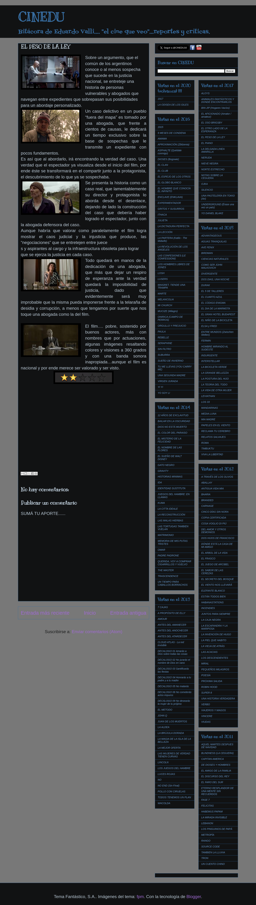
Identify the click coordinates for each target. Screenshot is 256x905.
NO (159, 779)
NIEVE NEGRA (209, 163)
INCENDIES (208, 608)
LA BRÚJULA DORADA (171, 733)
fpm (140, 896)
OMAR (161, 549)
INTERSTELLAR (210, 361)
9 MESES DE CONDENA (172, 132)
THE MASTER (166, 570)
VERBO (205, 704)
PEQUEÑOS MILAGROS (215, 669)
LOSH (161, 273)
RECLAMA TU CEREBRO (215, 431)
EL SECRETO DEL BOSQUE (217, 579)
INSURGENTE (209, 355)
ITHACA (162, 214)
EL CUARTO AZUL (211, 297)
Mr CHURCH (165, 305)
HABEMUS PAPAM (212, 811)
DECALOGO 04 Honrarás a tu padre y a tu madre (174, 679)
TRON (204, 858)
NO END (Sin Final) (168, 785)
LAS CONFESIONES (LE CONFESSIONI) (172, 257)
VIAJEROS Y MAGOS (213, 710)
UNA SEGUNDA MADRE (171, 375)
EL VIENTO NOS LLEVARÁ (216, 584)
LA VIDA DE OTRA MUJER (216, 390)
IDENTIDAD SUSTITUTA (171, 488)
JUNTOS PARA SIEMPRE (215, 614)
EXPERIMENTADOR (169, 203)
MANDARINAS (209, 407)
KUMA (161, 502)
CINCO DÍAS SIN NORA (214, 511)
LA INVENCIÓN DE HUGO (216, 634)
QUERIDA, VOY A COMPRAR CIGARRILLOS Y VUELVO (174, 563)
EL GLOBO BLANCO (169, 182)
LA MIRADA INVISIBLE (214, 817)
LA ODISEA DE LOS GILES (173, 104)
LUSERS (163, 279)
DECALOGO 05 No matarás (173, 686)
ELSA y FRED (209, 326)
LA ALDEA (163, 727)
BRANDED (207, 500)
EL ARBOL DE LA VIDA (214, 552)
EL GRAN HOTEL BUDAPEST (218, 314)
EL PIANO (207, 143)
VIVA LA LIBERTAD (212, 454)
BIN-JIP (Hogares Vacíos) (215, 107)
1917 (160, 98)
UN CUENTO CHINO (213, 864)
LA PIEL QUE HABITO (213, 640)
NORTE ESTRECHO (212, 169)
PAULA (162, 331)
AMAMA (162, 138)
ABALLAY (206, 482)
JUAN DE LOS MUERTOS (172, 721)
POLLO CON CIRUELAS (171, 791)
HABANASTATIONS (212, 602)
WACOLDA (164, 803)
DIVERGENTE (209, 273)
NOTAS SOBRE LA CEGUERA (212, 177)
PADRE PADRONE (168, 555)
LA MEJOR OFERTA (169, 747)
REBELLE (163, 337)
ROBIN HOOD (209, 687)
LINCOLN (163, 762)
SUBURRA (164, 354)
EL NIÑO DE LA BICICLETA (216, 320)
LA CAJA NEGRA (211, 619)
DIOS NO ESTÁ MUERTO (172, 426)
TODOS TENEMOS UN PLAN (174, 797)
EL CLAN (163, 164)
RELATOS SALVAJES (213, 437)
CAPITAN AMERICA (212, 759)
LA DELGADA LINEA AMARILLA (213, 150)
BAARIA (205, 494)
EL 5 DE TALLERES (212, 291)
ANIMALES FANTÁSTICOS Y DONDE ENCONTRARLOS (217, 101)
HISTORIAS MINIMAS (170, 476)
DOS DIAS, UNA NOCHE (215, 279)
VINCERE (206, 716)
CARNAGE (207, 505)
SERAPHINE (165, 343)
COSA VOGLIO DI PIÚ (213, 523)
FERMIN (206, 340)
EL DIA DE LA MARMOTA (215, 308)
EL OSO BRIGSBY (211, 122)
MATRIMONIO (166, 535)
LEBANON (207, 823)
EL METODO (165, 709)
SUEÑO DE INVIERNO (170, 360)
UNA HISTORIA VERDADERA (218, 698)
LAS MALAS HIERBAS (170, 520)
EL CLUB (163, 170)
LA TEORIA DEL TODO (214, 384)
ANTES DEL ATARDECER (172, 636)
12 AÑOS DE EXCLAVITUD (173, 415)
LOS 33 (205, 402)
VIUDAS (205, 721)
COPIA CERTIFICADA (213, 517)
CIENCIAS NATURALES (214, 258)
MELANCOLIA (166, 299)
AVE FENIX (207, 247)
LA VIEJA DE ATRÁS (213, 646)
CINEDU (41, 17)
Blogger (193, 896)
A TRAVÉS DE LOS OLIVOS (217, 476)
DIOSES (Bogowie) (168, 159)
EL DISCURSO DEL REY (215, 776)
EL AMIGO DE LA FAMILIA (216, 770)
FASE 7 (205, 799)
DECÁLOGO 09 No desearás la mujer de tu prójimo (174, 702)
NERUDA (206, 157)
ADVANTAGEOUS (211, 235)
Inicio (90, 613)
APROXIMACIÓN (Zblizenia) (173, 144)
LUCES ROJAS (166, 774)
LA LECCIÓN (165, 232)
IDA (160, 482)
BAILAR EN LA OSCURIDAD (174, 421)
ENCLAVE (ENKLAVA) (170, 197)
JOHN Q (162, 715)
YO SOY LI (164, 392)
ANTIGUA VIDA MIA (212, 488)
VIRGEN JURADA (168, 381)
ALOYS (205, 93)
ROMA (205, 442)
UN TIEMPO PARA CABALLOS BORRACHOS (173, 583)
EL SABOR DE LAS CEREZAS (212, 572)
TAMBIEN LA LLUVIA (213, 852)
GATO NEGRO (166, 465)
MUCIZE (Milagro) (168, 311)
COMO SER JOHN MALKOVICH (211, 266)
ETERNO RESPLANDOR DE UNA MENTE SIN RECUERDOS (217, 791)
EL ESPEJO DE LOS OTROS (174, 176)
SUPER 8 (206, 692)
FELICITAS (207, 805)
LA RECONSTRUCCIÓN (171, 514)
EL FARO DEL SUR (212, 782)
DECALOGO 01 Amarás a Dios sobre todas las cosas (172, 653)
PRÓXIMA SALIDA (211, 681)
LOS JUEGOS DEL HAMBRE (174, 768)
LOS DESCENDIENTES (214, 657)
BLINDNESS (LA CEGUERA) (217, 753)
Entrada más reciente (45, 613)
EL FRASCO (208, 558)
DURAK (205, 285)
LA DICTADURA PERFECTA (173, 226)
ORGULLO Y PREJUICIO (172, 325)
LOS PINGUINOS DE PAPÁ (216, 829)
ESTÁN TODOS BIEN (213, 596)
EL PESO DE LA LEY (213, 137)
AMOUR (162, 618)
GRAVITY (163, 470)
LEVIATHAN (208, 396)
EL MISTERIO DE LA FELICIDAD (169, 440)
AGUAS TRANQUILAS (213, 241)
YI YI (160, 387)
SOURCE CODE (210, 846)
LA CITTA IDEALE (168, 508)
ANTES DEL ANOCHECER (173, 630)
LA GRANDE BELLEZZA (215, 372)
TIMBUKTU (207, 448)
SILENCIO (207, 189)
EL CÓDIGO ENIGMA (213, 302)
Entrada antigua (128, 613)
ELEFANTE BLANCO (213, 590)
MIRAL (205, 663)
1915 (160, 127)
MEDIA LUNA (208, 413)
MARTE (162, 293)
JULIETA (162, 220)
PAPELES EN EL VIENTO (215, 425)
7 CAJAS (163, 607)
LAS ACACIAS (209, 652)
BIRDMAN (207, 253)
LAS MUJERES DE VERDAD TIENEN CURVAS (174, 755)
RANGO (205, 840)
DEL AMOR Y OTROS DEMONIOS (213, 531)
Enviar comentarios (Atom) (97, 631)
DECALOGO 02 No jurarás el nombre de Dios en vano (174, 661)
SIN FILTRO (164, 349)
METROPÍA (207, 834)
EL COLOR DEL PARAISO (172, 432)
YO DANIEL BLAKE (212, 213)
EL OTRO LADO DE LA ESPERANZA (214, 130)
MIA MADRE (208, 419)
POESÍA (205, 675)
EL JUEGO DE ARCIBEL (215, 564)
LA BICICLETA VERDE (214, 367)
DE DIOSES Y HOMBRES (215, 764)
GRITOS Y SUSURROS (171, 208)
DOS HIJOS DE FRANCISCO (217, 538)
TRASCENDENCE (168, 576)
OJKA (204, 183)
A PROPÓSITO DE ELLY (171, 613)
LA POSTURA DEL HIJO (215, 378)
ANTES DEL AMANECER (172, 624)
